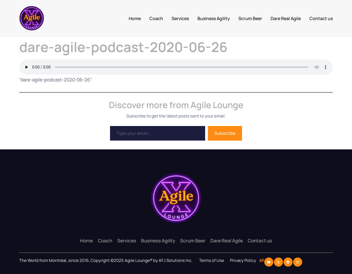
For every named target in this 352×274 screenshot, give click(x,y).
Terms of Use (211, 260)
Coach (156, 18)
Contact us (321, 18)
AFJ (261, 260)
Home (135, 18)
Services (180, 18)
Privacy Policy (243, 260)
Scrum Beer (250, 18)
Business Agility (213, 18)
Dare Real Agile (286, 18)
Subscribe (225, 133)
